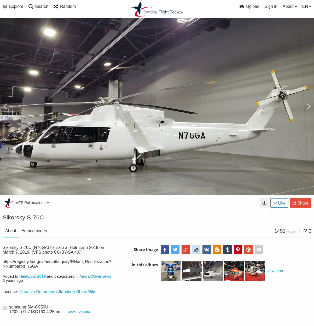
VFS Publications (32, 202)
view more (275, 271)
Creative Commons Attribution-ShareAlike (57, 291)
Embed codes (34, 231)
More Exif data (79, 312)
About (10, 231)
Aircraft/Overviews (95, 276)
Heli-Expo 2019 (32, 276)
